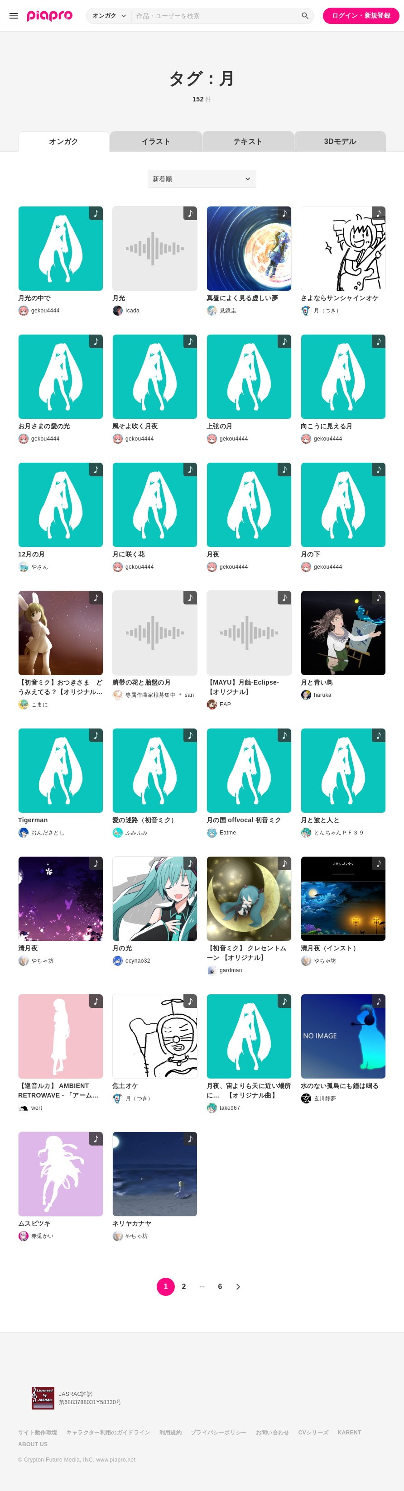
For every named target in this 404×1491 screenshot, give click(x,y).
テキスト (248, 141)
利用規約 (170, 1432)
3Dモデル (340, 141)
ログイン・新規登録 (361, 15)
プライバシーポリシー (219, 1432)
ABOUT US (33, 1444)
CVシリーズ (313, 1432)
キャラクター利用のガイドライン (108, 1432)
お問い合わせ (272, 1432)
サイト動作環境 (37, 1432)
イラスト (156, 141)
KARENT (349, 1432)
